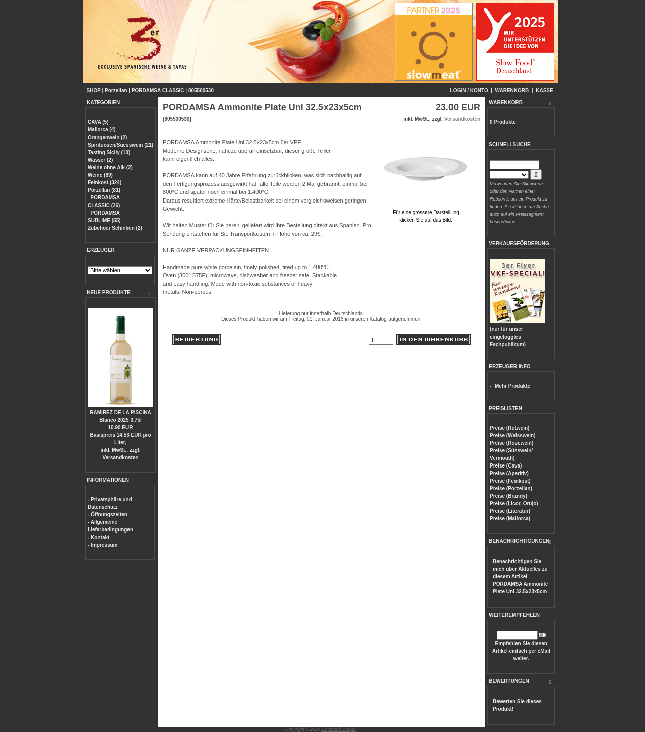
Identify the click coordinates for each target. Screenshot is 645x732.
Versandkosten (120, 457)
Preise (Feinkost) (510, 481)
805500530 (201, 90)
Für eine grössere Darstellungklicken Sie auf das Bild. (426, 212)
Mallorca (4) (102, 129)
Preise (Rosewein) (511, 443)
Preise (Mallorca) (510, 518)
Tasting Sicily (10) (109, 152)
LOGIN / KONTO (469, 90)
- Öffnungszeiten (107, 514)
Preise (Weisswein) (512, 435)
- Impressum (102, 545)
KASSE (544, 90)
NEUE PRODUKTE (109, 292)
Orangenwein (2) (107, 137)
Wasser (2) (100, 160)
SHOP (94, 90)
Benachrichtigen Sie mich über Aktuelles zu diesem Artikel (520, 576)
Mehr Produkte (512, 386)
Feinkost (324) (104, 182)
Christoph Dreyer (338, 729)
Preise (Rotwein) (509, 428)
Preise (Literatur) (510, 511)
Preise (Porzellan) (511, 488)
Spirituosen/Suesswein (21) (120, 145)
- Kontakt (98, 537)
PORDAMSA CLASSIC (158, 90)
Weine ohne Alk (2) (110, 167)
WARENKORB (512, 90)
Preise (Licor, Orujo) (514, 503)
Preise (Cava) (506, 466)
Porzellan (116, 90)
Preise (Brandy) (508, 496)
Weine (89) (100, 175)
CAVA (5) (98, 122)
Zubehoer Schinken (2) (115, 228)
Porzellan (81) (104, 190)
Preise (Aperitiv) (509, 473)
